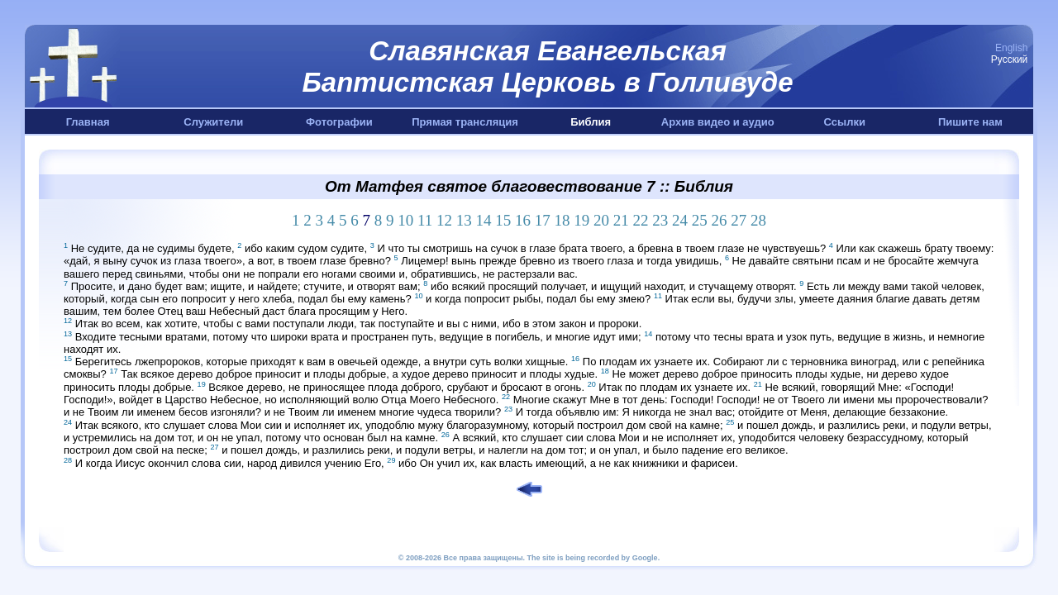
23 (660, 220)
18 (562, 220)
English (1011, 48)
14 (484, 220)
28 (758, 220)
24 (680, 220)
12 (444, 220)
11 (424, 220)
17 (542, 220)
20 (601, 220)
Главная (88, 122)
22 (641, 220)
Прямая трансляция (465, 122)
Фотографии (339, 122)
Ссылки (844, 122)
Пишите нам (970, 122)
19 (581, 220)
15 (503, 220)
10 (405, 220)
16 (523, 220)
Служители (213, 122)
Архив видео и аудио (717, 122)
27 (738, 220)
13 (464, 220)
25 (700, 220)
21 (621, 220)
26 (719, 220)
